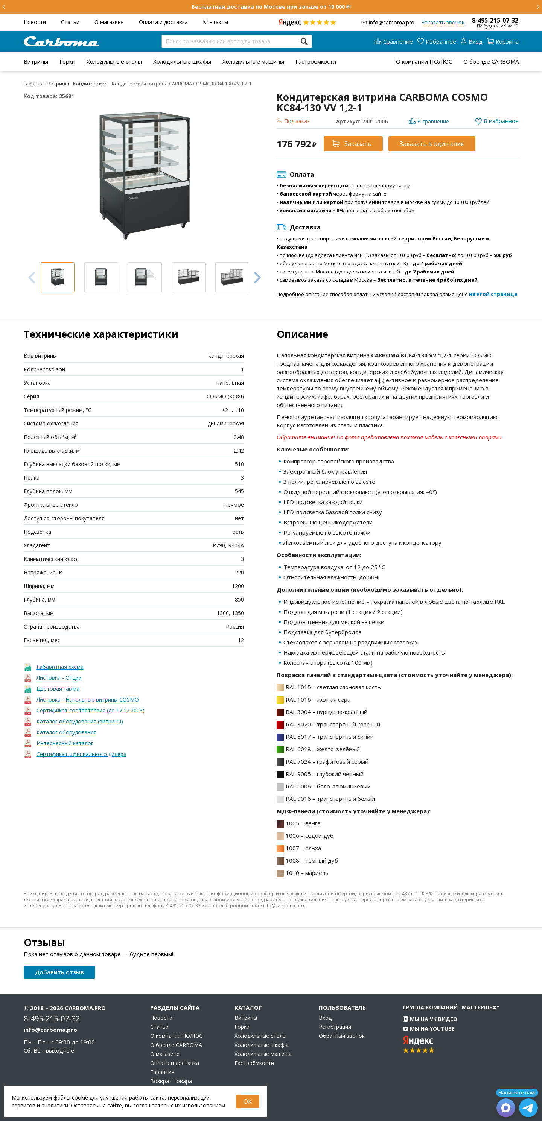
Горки (67, 61)
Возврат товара (171, 1081)
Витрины (36, 61)
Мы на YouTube (429, 1028)
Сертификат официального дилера (81, 754)
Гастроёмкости (315, 61)
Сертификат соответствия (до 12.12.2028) (91, 710)
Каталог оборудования (66, 732)
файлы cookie (70, 1097)
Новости (35, 22)
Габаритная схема (60, 666)
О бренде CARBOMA (491, 61)
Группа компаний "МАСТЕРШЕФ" (451, 1007)
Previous (31, 277)
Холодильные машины (253, 61)
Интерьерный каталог (65, 743)
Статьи (70, 22)
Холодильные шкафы (182, 61)
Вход (325, 1018)
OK (248, 1101)
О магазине (109, 22)
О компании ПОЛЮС (424, 61)
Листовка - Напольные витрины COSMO (88, 699)
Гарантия (162, 1072)
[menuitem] (36, 61)
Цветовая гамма (58, 688)
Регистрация (335, 1027)
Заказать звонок (443, 22)
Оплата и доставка (163, 22)
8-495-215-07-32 (495, 20)
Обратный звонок (342, 1036)
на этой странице (493, 294)
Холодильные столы (114, 61)
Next (257, 277)
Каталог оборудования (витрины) (80, 721)
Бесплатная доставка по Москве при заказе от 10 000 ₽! (271, 6)
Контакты (215, 22)
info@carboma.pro (391, 22)
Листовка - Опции (59, 677)
